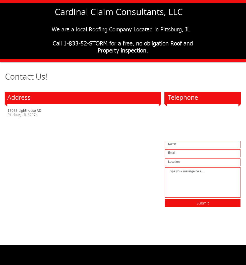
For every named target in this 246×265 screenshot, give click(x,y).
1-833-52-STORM (192, 112)
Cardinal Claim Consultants (109, 12)
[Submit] (202, 203)
